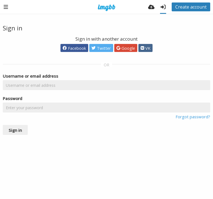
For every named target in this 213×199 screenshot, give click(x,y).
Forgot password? (193, 116)
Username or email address (30, 76)
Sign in (15, 130)
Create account (191, 7)
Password (12, 98)
